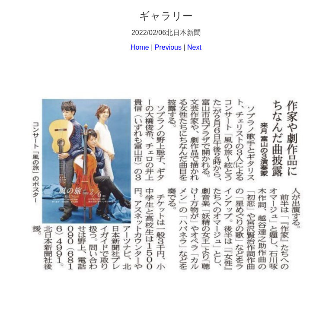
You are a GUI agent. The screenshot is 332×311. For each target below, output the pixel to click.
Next (194, 47)
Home (140, 47)
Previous (168, 47)
